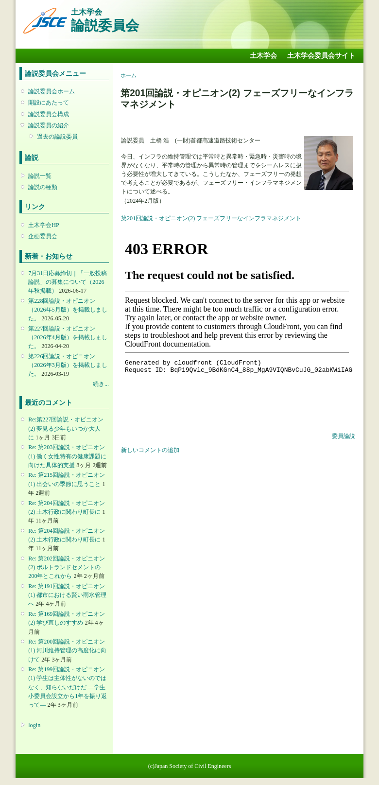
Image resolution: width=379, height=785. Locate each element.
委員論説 (343, 436)
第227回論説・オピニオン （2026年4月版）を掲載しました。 (67, 337)
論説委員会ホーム (51, 91)
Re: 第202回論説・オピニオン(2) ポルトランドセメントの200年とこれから (66, 567)
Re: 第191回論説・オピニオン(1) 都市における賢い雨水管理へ (67, 595)
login (34, 725)
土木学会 (263, 55)
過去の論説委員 (57, 136)
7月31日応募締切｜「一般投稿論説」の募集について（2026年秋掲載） (67, 282)
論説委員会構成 (48, 114)
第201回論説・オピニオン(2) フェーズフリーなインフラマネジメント (211, 218)
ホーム (129, 75)
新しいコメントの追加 (150, 450)
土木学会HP (43, 225)
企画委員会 (42, 236)
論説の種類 (42, 187)
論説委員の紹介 (48, 125)
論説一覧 (40, 176)
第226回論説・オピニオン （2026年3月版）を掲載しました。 (67, 365)
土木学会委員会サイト (321, 55)
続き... (101, 384)
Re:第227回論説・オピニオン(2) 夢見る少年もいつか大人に (65, 428)
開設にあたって (48, 102)
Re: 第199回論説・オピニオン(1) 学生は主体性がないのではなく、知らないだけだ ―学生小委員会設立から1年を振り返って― (67, 687)
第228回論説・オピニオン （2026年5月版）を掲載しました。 (67, 309)
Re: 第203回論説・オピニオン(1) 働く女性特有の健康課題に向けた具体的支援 (67, 456)
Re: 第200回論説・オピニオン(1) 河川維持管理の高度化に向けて (67, 650)
